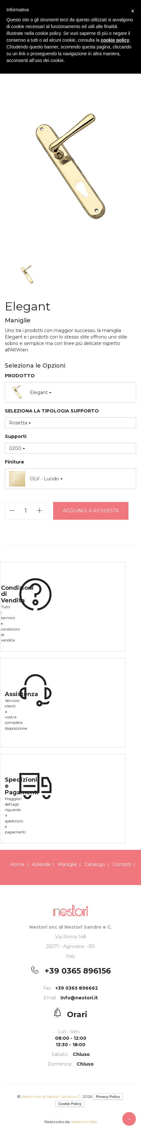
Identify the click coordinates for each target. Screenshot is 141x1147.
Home (17, 864)
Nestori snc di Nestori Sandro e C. (52, 1096)
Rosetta (20, 423)
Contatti (122, 864)
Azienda (41, 864)
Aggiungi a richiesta (91, 511)
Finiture (14, 462)
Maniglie (67, 864)
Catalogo (95, 864)
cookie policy (115, 40)
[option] (70, 171)
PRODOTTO (20, 376)
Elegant (30, 392)
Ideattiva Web (84, 1121)
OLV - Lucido (36, 479)
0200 (17, 448)
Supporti (15, 436)
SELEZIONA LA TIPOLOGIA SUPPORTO (52, 411)
